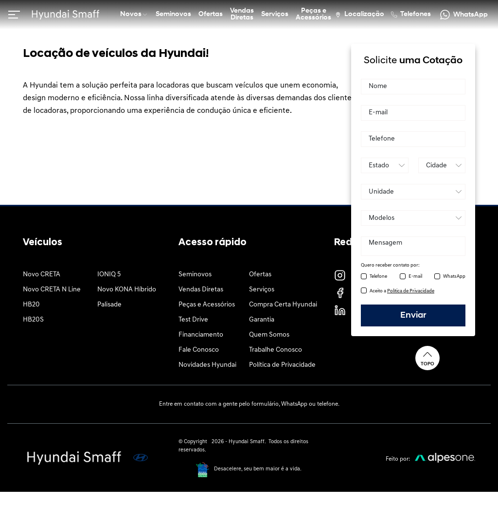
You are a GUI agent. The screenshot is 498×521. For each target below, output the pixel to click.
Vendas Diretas (200, 289)
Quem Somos (269, 335)
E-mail (415, 276)
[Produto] (413, 218)
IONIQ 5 (109, 274)
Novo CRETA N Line (52, 289)
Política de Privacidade (282, 365)
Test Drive (193, 319)
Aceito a (402, 291)
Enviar (413, 315)
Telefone (378, 276)
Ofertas (260, 274)
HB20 (31, 304)
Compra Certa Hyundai (283, 304)
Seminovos (195, 274)
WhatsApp (454, 276)
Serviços (261, 289)
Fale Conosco (198, 350)
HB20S (33, 319)
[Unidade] (413, 191)
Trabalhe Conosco (275, 350)
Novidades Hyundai (207, 365)
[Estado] (385, 165)
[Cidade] (442, 165)
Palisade (109, 304)
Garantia (261, 319)
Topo (427, 358)
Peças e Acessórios (206, 304)
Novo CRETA (41, 274)
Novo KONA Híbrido (126, 289)
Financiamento (200, 335)
